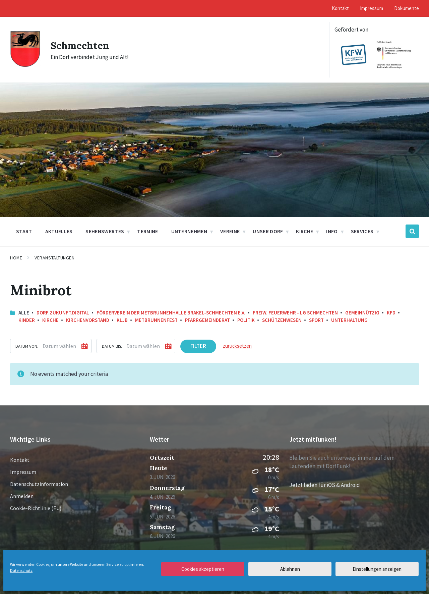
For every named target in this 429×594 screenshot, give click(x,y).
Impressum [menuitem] (371, 8)
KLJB (122, 320)
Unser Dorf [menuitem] (268, 231)
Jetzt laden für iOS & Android (324, 485)
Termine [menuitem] (147, 231)
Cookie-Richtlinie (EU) (35, 508)
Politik (246, 320)
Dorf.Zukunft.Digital (63, 312)
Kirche (50, 320)
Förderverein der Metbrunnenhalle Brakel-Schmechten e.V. (171, 312)
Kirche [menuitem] (304, 231)
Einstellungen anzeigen (377, 569)
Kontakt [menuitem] (340, 8)
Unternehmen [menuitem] (189, 231)
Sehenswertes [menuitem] (104, 231)
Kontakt (19, 459)
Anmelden (22, 496)
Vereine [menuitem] (230, 231)
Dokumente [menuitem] (406, 8)
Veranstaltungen (54, 258)
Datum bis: (112, 346)
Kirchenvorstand (87, 320)
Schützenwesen (282, 320)
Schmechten (80, 45)
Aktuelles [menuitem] (59, 231)
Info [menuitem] (332, 231)
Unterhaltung (349, 320)
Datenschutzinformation (39, 484)
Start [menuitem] (24, 231)
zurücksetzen (237, 346)
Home (16, 258)
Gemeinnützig (362, 312)
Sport (316, 320)
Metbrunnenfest (156, 320)
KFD (391, 312)
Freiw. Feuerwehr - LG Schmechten (295, 312)
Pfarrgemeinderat (207, 320)
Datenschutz (21, 570)
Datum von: (26, 346)
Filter (198, 346)
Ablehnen (290, 569)
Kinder (26, 320)
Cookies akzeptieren (202, 569)
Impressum (23, 471)
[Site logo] (25, 65)
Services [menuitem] (362, 231)
